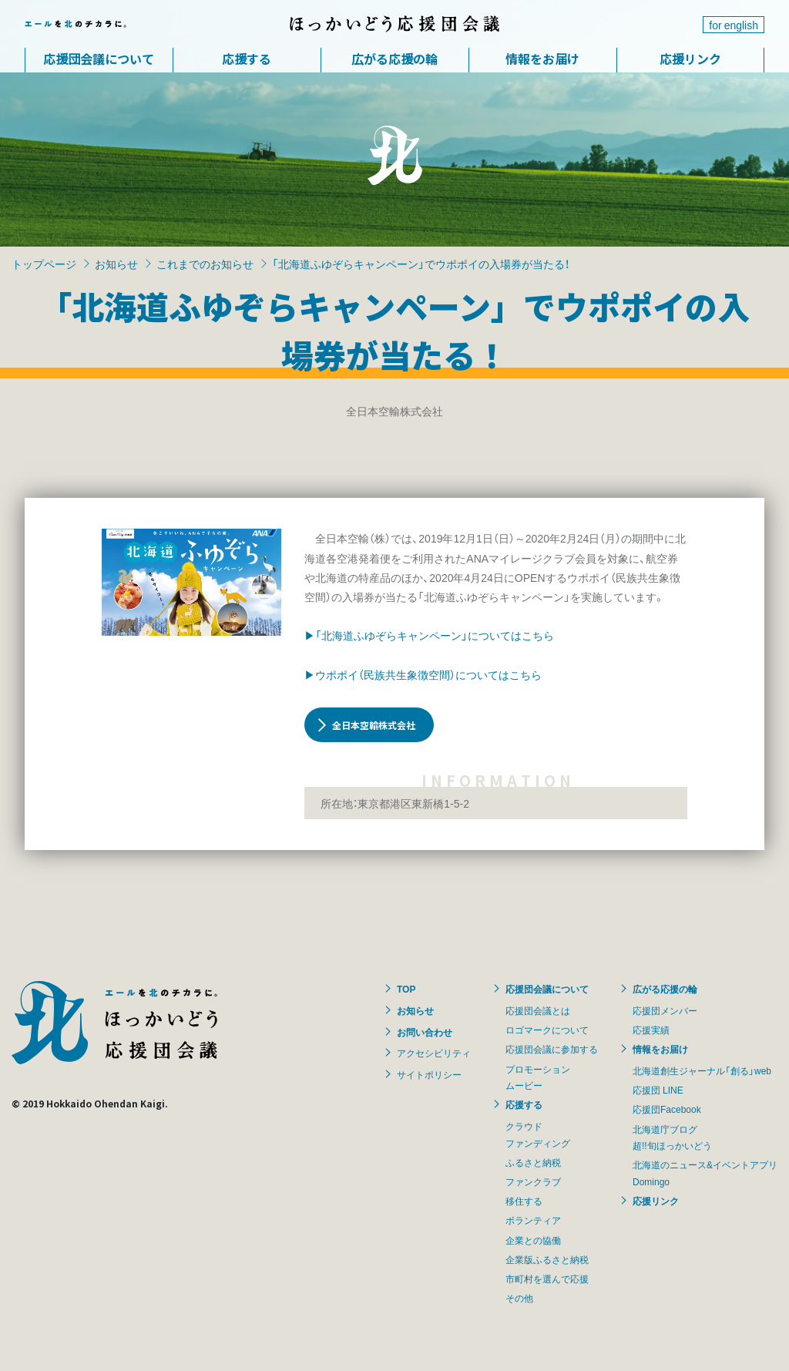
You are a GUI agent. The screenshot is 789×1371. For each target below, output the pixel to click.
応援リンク (690, 58)
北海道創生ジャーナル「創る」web (702, 1070)
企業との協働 (533, 1240)
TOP (406, 989)
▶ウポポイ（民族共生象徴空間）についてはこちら (423, 674)
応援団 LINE (658, 1090)
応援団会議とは (537, 1010)
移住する (523, 1201)
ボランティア (533, 1220)
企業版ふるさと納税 (547, 1259)
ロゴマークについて (547, 1030)
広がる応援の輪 (394, 58)
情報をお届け (542, 58)
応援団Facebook (667, 1109)
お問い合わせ (424, 1032)
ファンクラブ (533, 1181)
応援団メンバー (665, 1010)
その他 (519, 1298)
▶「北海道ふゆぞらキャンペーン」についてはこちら (429, 635)
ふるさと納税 (533, 1162)
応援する (246, 58)
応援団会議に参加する (551, 1049)
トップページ (44, 263)
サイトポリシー (429, 1074)
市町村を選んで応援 (547, 1278)
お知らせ (116, 263)
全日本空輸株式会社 (373, 724)
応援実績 (651, 1030)
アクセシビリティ (434, 1053)
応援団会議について (98, 58)
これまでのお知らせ (204, 263)
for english (733, 24)
